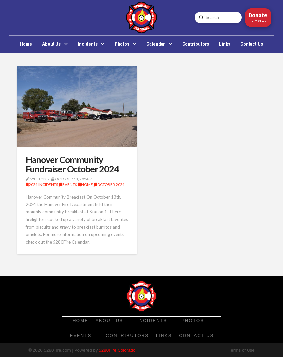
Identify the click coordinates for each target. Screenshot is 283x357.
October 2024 (109, 184)
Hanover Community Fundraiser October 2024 (72, 164)
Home (85, 184)
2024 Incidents (42, 184)
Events (68, 184)
